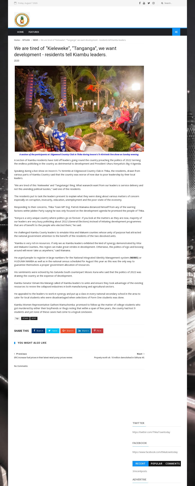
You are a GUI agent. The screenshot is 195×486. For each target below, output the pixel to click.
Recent (140, 82)
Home (21, 33)
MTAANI (27, 41)
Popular (155, 82)
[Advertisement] (120, 17)
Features (34, 33)
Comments (171, 82)
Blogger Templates (64, 481)
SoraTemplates (33, 481)
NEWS (37, 41)
